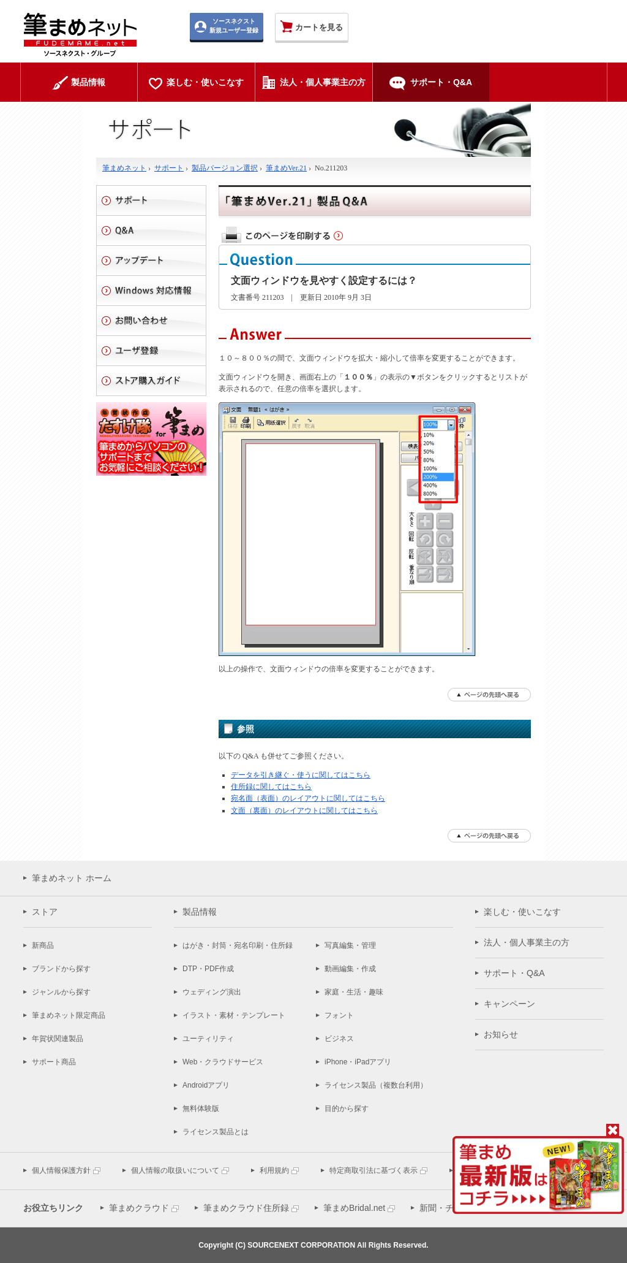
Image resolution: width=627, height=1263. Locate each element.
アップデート (151, 260)
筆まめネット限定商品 (68, 1015)
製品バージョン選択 (225, 168)
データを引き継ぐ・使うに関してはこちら (300, 775)
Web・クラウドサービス (222, 1062)
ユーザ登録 (151, 350)
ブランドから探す (61, 968)
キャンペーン (509, 1004)
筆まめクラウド (139, 1208)
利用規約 (274, 1170)
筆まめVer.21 (286, 168)
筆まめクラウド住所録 (246, 1208)
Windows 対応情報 (151, 290)
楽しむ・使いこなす (522, 912)
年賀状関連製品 (57, 1038)
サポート (169, 168)
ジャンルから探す (61, 992)
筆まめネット (124, 168)
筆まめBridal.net (354, 1208)
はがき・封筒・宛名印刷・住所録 (237, 945)
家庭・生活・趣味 (354, 992)
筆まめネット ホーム (71, 878)
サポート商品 (54, 1062)
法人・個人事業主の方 (526, 942)
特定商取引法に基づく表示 (373, 1170)
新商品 (43, 945)
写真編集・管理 (350, 945)
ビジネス (339, 1038)
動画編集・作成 (350, 968)
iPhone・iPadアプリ (358, 1062)
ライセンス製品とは (215, 1132)
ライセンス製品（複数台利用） (376, 1085)
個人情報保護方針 (61, 1170)
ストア (45, 912)
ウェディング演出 (211, 992)
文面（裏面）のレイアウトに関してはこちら (304, 810)
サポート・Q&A (514, 973)
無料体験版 (200, 1108)
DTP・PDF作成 (208, 968)
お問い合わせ (151, 320)
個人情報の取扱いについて (175, 1170)
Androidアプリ (206, 1085)
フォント (339, 1015)
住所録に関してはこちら (271, 786)
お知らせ (501, 1034)
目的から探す (347, 1108)
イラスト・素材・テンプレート (233, 1015)
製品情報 (199, 912)
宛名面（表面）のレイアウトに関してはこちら (308, 798)
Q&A (151, 230)
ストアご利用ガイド (151, 380)
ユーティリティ (208, 1038)
